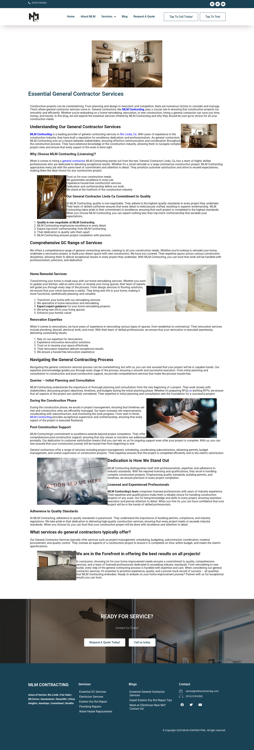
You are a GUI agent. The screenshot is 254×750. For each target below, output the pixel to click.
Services (108, 16)
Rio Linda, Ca (128, 134)
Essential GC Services (92, 691)
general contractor (73, 161)
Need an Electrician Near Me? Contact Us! (147, 706)
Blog (125, 16)
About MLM (88, 16)
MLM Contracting (133, 109)
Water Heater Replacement (95, 711)
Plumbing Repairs (90, 706)
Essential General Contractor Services (147, 693)
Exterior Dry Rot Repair (93, 701)
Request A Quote (144, 16)
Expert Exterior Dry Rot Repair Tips (150, 700)
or (190, 390)
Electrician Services (91, 696)
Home (71, 16)
